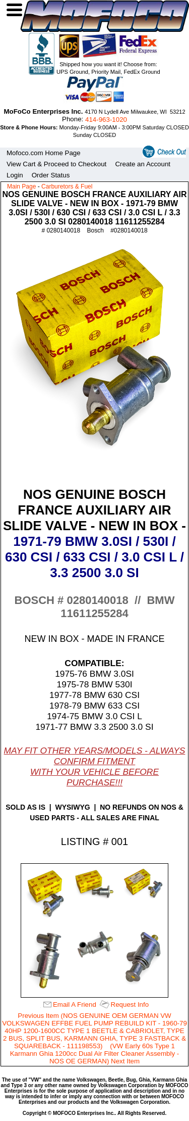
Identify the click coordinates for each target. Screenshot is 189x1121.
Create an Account (142, 164)
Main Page (21, 186)
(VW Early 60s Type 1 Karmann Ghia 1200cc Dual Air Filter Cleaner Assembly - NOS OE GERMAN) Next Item (94, 1053)
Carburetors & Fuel (66, 186)
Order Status (51, 175)
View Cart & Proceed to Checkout (56, 164)
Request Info (130, 1004)
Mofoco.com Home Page (44, 153)
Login (15, 175)
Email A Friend (74, 1004)
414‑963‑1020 (106, 119)
